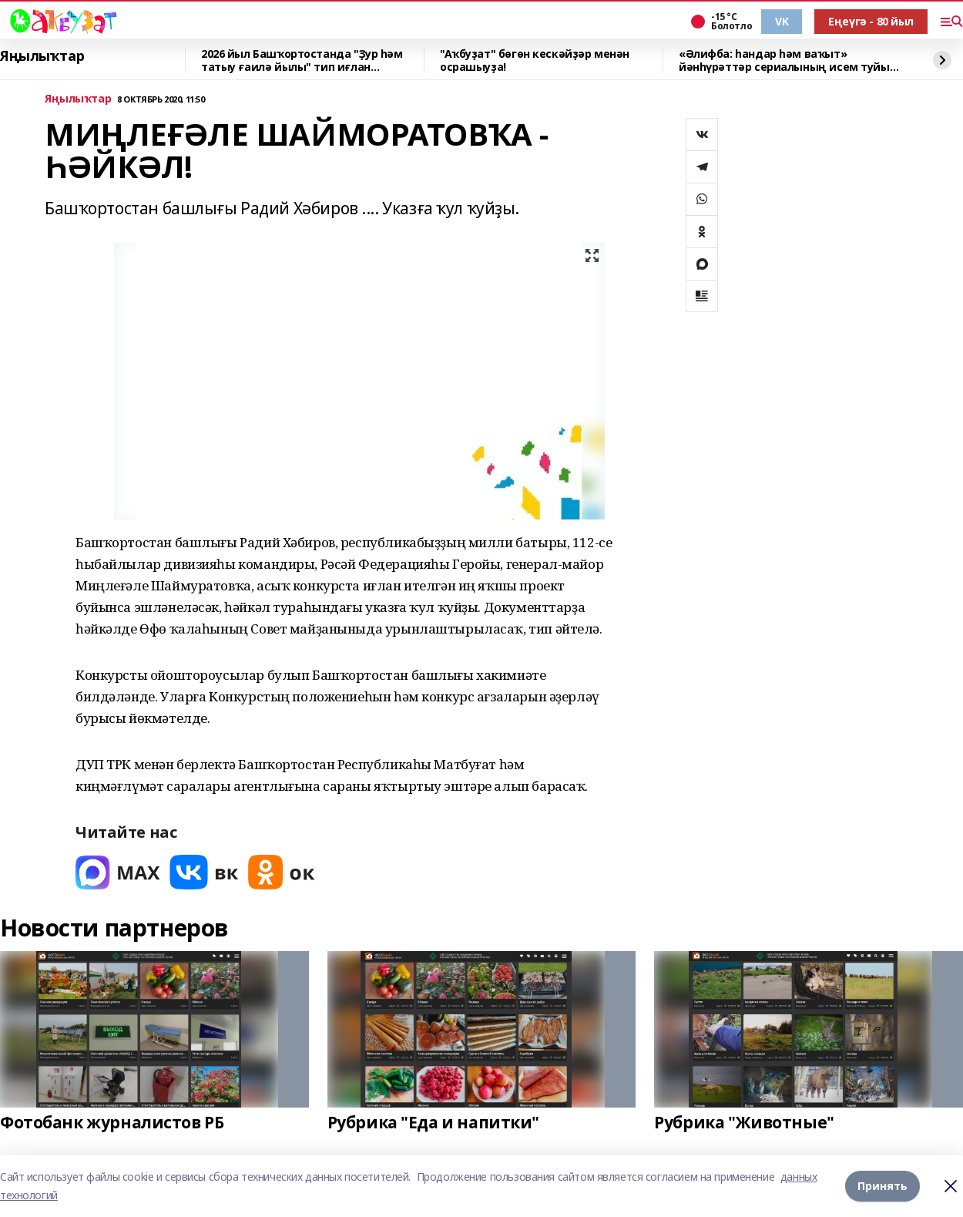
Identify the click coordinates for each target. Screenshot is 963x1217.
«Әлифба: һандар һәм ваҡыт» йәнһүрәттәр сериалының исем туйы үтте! (784, 60)
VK (781, 21)
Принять (882, 1185)
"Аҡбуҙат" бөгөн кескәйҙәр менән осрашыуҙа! (534, 60)
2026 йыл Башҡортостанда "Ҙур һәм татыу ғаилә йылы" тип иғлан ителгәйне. (302, 60)
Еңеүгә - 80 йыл (871, 21)
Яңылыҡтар (42, 56)
